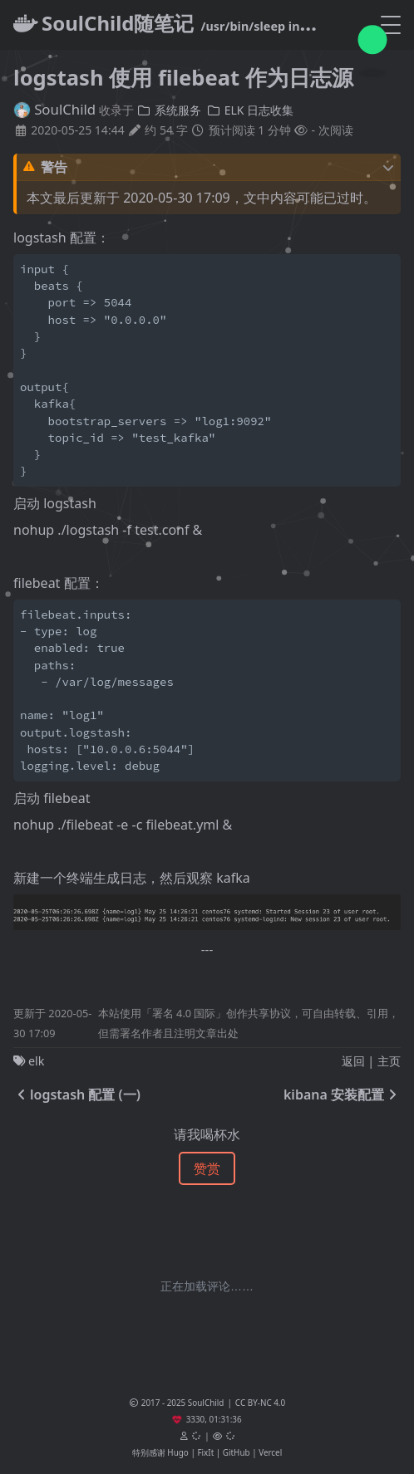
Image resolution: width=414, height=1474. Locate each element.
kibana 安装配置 (342, 1094)
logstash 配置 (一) (76, 1094)
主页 (389, 1061)
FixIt (205, 1452)
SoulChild (54, 109)
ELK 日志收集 (250, 110)
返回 (353, 1061)
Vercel (270, 1452)
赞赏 (207, 1168)
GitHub (236, 1452)
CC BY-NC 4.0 (260, 1402)
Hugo (177, 1452)
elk (36, 1061)
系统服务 (168, 110)
